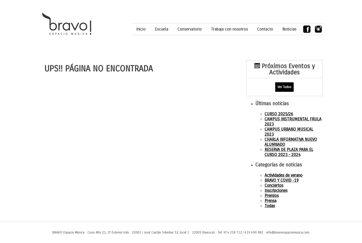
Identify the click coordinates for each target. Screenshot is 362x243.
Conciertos (274, 185)
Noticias (289, 29)
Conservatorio (190, 29)
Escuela (161, 29)
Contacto (265, 29)
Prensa (270, 200)
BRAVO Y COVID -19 (282, 180)
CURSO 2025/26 (279, 114)
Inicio (141, 29)
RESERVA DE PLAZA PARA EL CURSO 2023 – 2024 (289, 152)
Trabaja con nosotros (229, 29)
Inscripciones (276, 190)
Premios (272, 195)
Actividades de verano (283, 175)
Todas (270, 205)
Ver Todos (284, 87)
